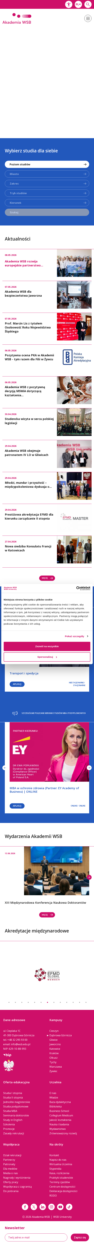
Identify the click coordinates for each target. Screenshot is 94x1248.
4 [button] (28, 1002)
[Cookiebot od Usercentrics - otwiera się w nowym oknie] (76, 588)
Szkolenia (9, 1124)
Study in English (12, 1120)
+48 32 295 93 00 (17, 1040)
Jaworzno (55, 1044)
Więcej (47, 578)
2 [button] (15, 1002)
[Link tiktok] (69, 1207)
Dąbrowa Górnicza (60, 1035)
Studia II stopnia (13, 1097)
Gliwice (53, 1040)
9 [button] (60, 1002)
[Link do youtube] (60, 1207)
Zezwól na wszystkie (47, 646)
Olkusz (53, 1057)
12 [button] (79, 1002)
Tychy (52, 1062)
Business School (59, 1111)
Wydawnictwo (57, 1129)
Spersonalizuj (47, 657)
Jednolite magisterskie (16, 1102)
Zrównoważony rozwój (63, 1133)
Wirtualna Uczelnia (60, 1164)
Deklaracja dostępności (63, 1191)
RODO (53, 1195)
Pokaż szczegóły (74, 636)
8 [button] (53, 1002)
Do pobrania (10, 1191)
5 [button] (34, 1002)
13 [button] (85, 1002)
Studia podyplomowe (15, 1106)
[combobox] (78, 4)
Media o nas (10, 1173)
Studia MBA (10, 1111)
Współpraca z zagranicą (17, 1186)
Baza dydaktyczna (60, 1102)
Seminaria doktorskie (16, 1115)
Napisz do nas (57, 1159)
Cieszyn (54, 1031)
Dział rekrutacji (12, 1155)
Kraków (54, 1053)
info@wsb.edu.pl (20, 1044)
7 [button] (47, 1002)
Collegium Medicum (61, 1115)
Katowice (54, 1049)
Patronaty (9, 1164)
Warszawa (55, 1066)
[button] (68, 4)
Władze (53, 1097)
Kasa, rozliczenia (59, 1173)
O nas (52, 1093)
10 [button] (66, 1002)
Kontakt (54, 1155)
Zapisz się (80, 1237)
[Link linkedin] (42, 1207)
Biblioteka (55, 1106)
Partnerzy (9, 1159)
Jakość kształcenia (60, 1120)
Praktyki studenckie (61, 1177)
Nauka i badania (59, 1124)
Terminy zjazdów (59, 1182)
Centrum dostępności (62, 1186)
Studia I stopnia (12, 1093)
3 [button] (21, 1002)
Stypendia (55, 1168)
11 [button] (73, 1002)
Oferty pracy (10, 1182)
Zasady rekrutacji (13, 1133)
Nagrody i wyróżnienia (16, 1177)
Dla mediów (10, 1168)
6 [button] (41, 1002)
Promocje (9, 1129)
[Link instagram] (51, 1207)
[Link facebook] (25, 1207)
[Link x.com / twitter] (34, 1207)
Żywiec (53, 1071)
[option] (47, 79)
